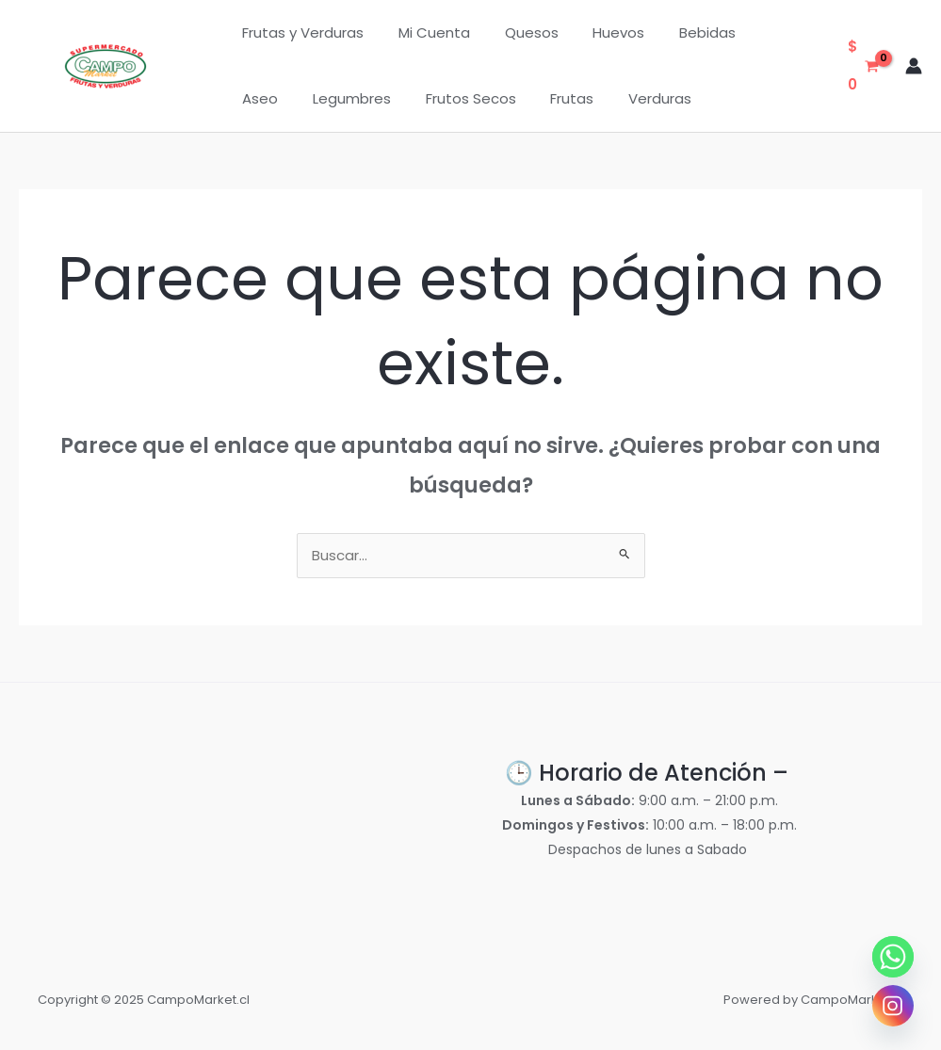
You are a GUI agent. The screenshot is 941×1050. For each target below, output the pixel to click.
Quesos (516, 32)
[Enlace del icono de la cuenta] (913, 65)
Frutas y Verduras (300, 32)
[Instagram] (893, 1005)
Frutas (486, 98)
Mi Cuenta (425, 32)
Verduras (567, 98)
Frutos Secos (391, 98)
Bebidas (679, 32)
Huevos (597, 32)
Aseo (753, 32)
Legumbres (278, 98)
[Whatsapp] (893, 956)
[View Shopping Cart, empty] (863, 66)
